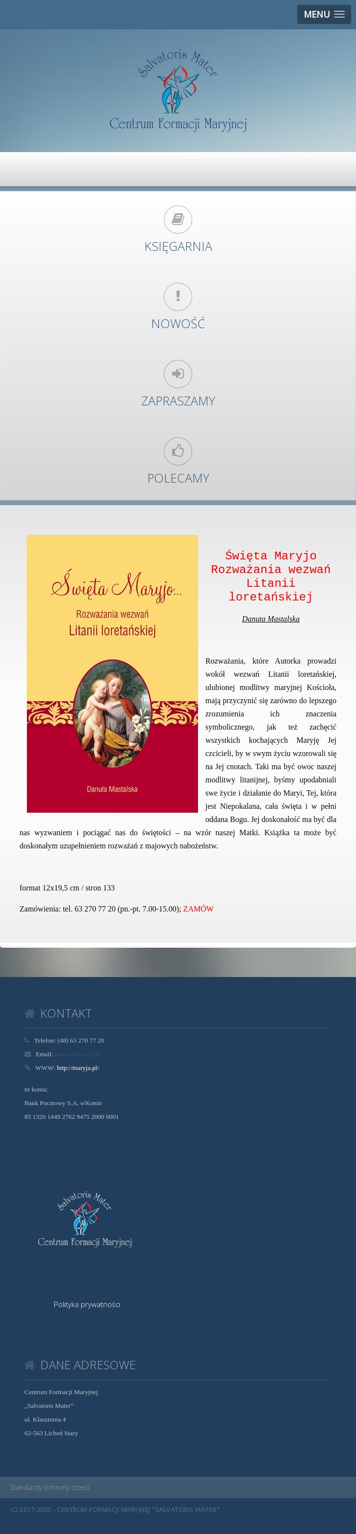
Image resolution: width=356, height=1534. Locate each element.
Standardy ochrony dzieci (49, 1487)
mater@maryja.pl (77, 1054)
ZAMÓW (198, 909)
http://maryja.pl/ (78, 1067)
